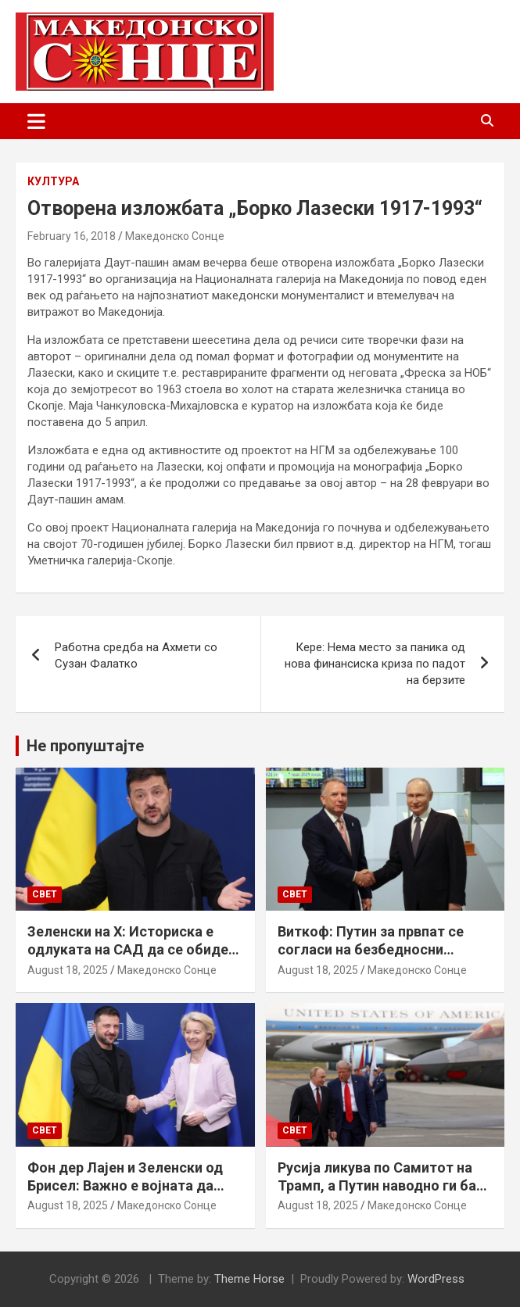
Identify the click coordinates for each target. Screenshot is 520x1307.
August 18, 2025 (67, 970)
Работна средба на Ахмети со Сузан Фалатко (136, 655)
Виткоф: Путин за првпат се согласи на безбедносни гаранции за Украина (371, 949)
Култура (53, 181)
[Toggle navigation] (36, 121)
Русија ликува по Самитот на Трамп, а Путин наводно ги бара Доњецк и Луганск (385, 1185)
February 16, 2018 (71, 236)
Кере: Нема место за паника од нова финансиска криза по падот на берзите (375, 663)
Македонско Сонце (174, 236)
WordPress (435, 1279)
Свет (44, 894)
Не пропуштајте (85, 745)
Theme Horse (249, 1279)
